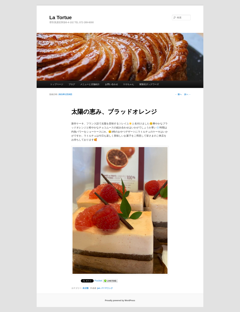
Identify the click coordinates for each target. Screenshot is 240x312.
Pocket (98, 280)
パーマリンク (107, 288)
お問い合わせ (111, 84)
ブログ (71, 84)
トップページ (56, 84)
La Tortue (60, 17)
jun (98, 288)
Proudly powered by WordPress (120, 300)
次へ (187, 94)
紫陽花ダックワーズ (149, 84)
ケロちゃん (128, 84)
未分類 (85, 288)
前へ (178, 94)
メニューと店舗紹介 (90, 84)
